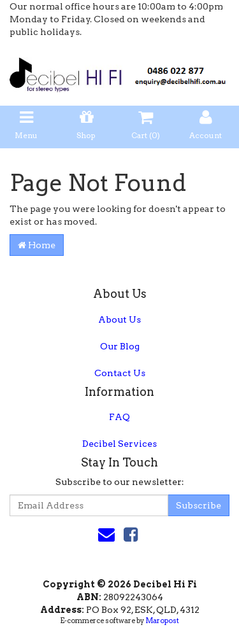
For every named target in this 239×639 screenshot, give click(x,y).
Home (36, 245)
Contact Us (119, 373)
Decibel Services (119, 444)
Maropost (162, 620)
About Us (119, 319)
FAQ (119, 417)
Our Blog (120, 346)
